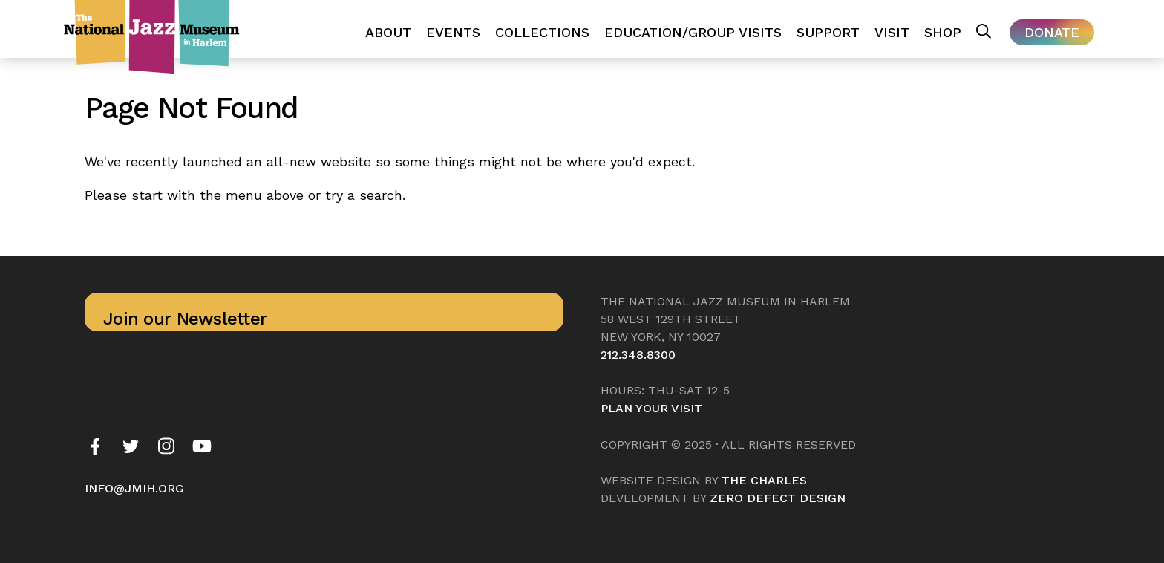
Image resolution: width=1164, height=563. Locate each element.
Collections (542, 32)
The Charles (764, 480)
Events (453, 32)
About (388, 32)
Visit (891, 32)
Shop (942, 32)
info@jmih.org (134, 488)
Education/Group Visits (693, 32)
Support (828, 32)
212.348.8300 (638, 355)
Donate (1051, 32)
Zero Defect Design (778, 498)
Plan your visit (651, 408)
